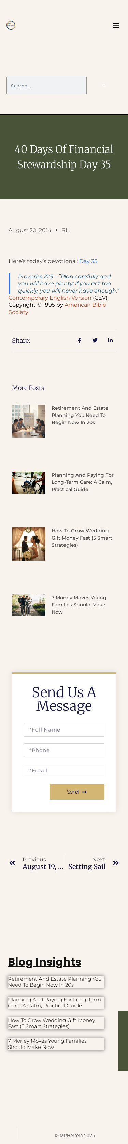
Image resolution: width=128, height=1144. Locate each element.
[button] (116, 25)
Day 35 (88, 261)
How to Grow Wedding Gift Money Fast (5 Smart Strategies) (82, 538)
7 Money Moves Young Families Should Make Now (79, 605)
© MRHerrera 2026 (75, 1135)
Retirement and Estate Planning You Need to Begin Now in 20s (80, 415)
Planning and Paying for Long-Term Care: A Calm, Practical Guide (83, 482)
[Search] (104, 85)
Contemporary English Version (50, 298)
